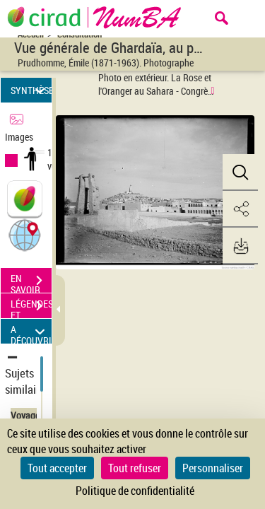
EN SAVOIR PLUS (31, 282)
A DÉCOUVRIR (31, 331)
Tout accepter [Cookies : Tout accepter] (57, 468)
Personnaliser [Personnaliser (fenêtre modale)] (212, 468)
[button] (24, 234)
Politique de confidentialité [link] (135, 490)
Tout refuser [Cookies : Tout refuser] (134, 468)
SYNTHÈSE (31, 90)
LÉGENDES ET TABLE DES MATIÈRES (31, 307)
